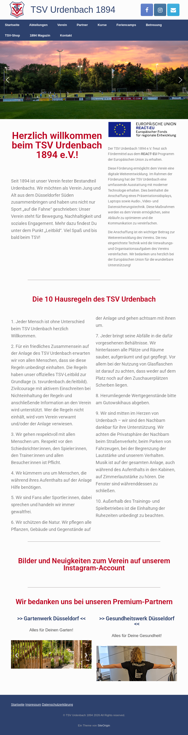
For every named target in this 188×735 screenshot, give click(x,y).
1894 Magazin (40, 35)
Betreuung (154, 25)
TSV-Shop (12, 35)
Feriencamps (126, 25)
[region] (94, 80)
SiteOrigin (104, 725)
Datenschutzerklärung (57, 704)
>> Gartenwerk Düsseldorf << (51, 618)
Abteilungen (38, 25)
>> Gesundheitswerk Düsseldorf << (137, 621)
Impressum (33, 704)
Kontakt (66, 35)
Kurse (102, 25)
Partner (82, 25)
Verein (62, 25)
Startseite (12, 25)
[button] (8, 80)
